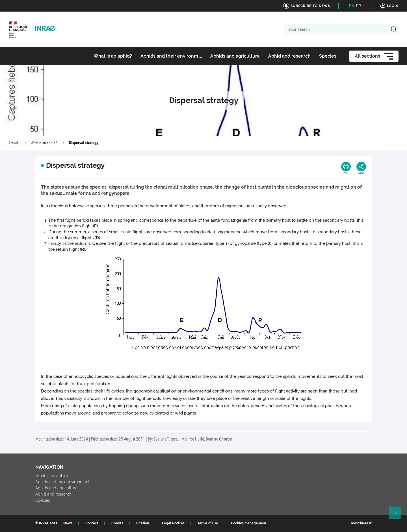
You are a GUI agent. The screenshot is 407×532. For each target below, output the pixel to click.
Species (42, 500)
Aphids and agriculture (56, 488)
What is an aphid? (44, 143)
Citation (142, 523)
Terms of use (208, 523)
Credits (117, 523)
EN (351, 6)
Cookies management (248, 523)
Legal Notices (173, 523)
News (67, 523)
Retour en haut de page (397, 515)
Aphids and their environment (62, 481)
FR (358, 6)
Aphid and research (53, 494)
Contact (91, 523)
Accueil (13, 143)
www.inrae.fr (361, 523)
